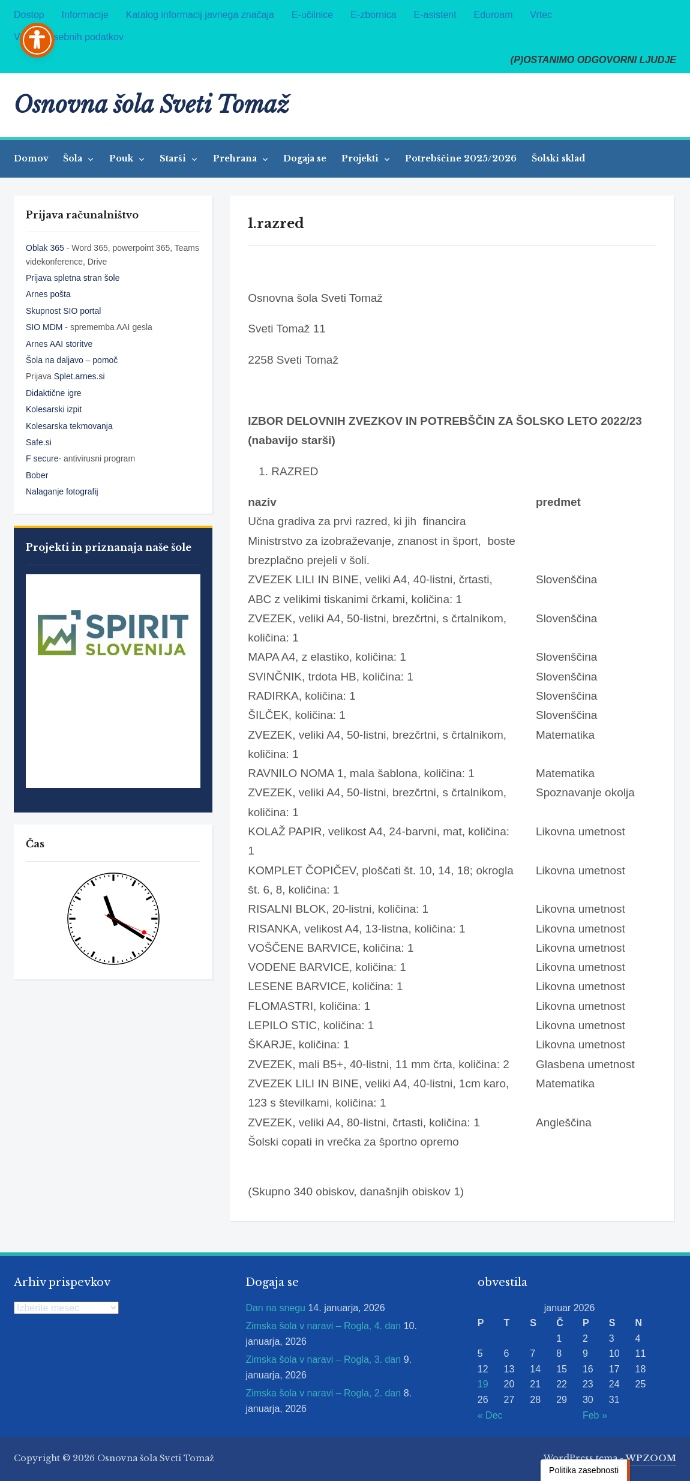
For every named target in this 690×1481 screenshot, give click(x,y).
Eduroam (493, 15)
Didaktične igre (54, 393)
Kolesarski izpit (54, 409)
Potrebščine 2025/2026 (461, 158)
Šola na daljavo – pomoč (72, 360)
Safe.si (39, 442)
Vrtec (541, 15)
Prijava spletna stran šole (72, 278)
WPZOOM (651, 1458)
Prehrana (236, 158)
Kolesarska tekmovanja (69, 426)
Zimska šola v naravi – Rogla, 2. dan (323, 1393)
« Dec (490, 1415)
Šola (74, 158)
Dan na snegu (275, 1308)
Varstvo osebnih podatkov (69, 37)
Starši (174, 158)
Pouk (122, 158)
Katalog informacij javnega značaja (200, 15)
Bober (37, 475)
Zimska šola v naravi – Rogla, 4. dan (323, 1326)
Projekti (361, 158)
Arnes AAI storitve (59, 344)
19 (483, 1384)
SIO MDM (45, 327)
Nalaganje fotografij (62, 491)
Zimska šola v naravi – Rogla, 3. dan (323, 1359)
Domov (31, 158)
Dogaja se (304, 158)
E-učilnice (312, 15)
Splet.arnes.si (79, 376)
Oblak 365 (45, 248)
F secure (42, 458)
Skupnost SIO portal (63, 311)
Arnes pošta (48, 294)
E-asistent (435, 15)
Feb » (595, 1415)
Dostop (29, 15)
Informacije (85, 15)
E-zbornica (373, 15)
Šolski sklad (558, 158)
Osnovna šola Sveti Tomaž (151, 105)
